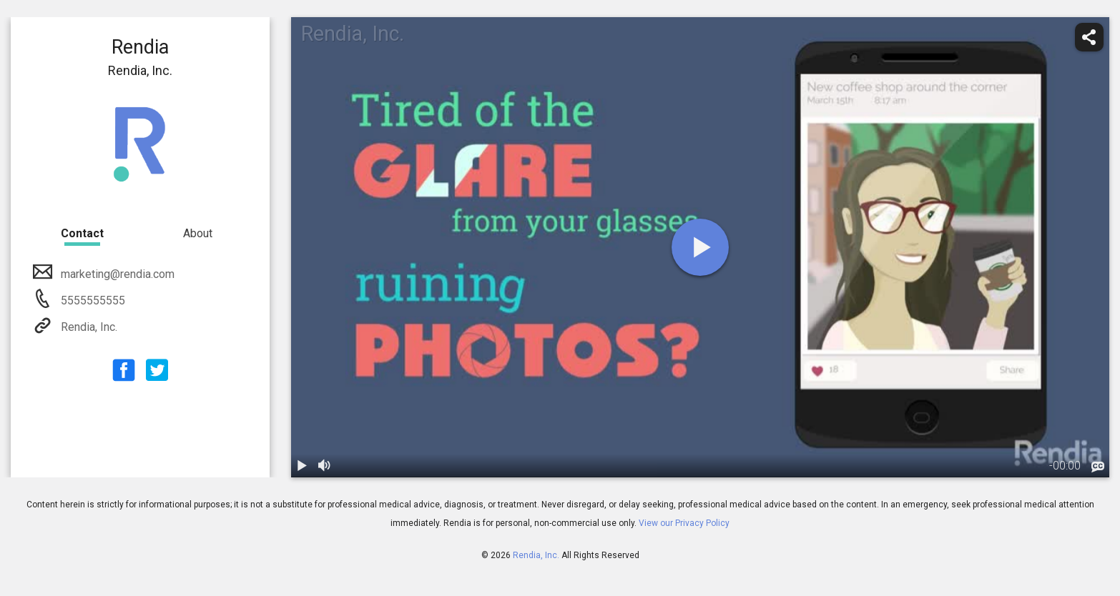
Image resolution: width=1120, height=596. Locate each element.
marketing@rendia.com (116, 274)
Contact (82, 233)
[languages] (1097, 466)
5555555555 (91, 300)
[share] (1089, 37)
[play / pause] (302, 466)
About (197, 233)
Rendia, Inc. (87, 327)
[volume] (325, 466)
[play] (700, 247)
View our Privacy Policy (684, 523)
